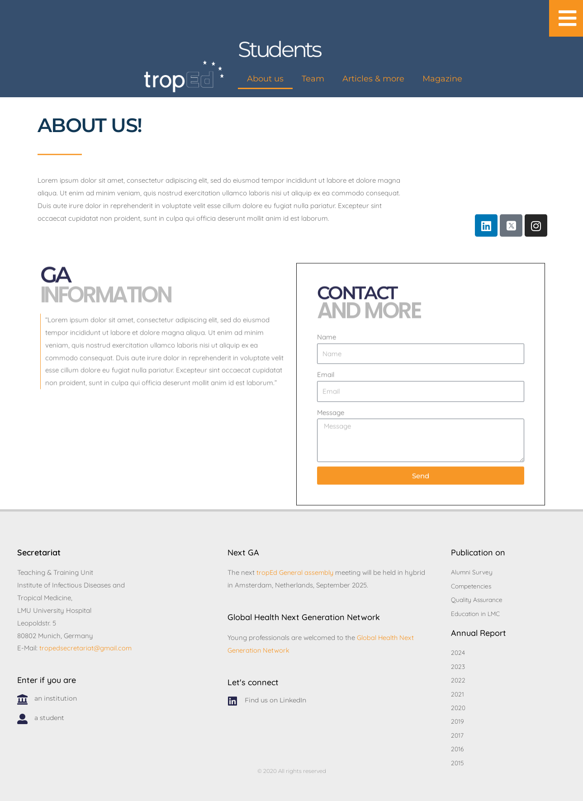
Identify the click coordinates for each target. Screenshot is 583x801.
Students (280, 49)
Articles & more (373, 79)
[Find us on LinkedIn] (233, 697)
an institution (55, 695)
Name (326, 365)
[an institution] (22, 696)
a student (49, 714)
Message (330, 441)
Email (325, 403)
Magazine (442, 79)
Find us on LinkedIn (275, 696)
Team (313, 79)
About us (265, 79)
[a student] (22, 715)
